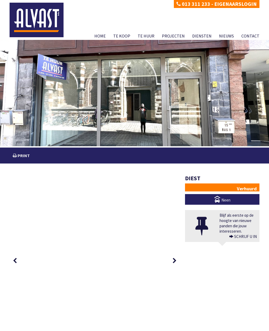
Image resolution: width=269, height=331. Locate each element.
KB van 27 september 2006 (182, 321)
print (23, 155)
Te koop (121, 36)
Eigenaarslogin (235, 4)
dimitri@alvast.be (29, 310)
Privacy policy (19, 327)
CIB (222, 321)
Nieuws (226, 36)
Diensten (202, 36)
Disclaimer (38, 327)
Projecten (173, 36)
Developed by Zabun (61, 327)
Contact (250, 36)
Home (100, 36)
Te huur (146, 36)
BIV (192, 310)
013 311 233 (193, 4)
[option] (32, 187)
